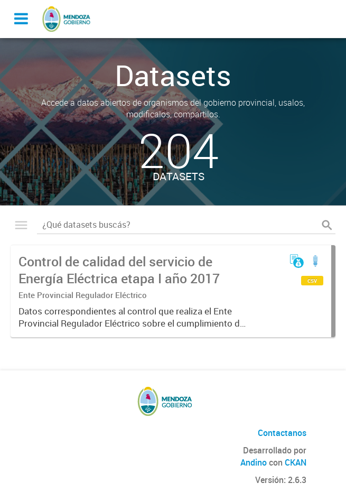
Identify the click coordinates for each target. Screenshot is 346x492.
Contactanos (282, 433)
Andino (253, 462)
